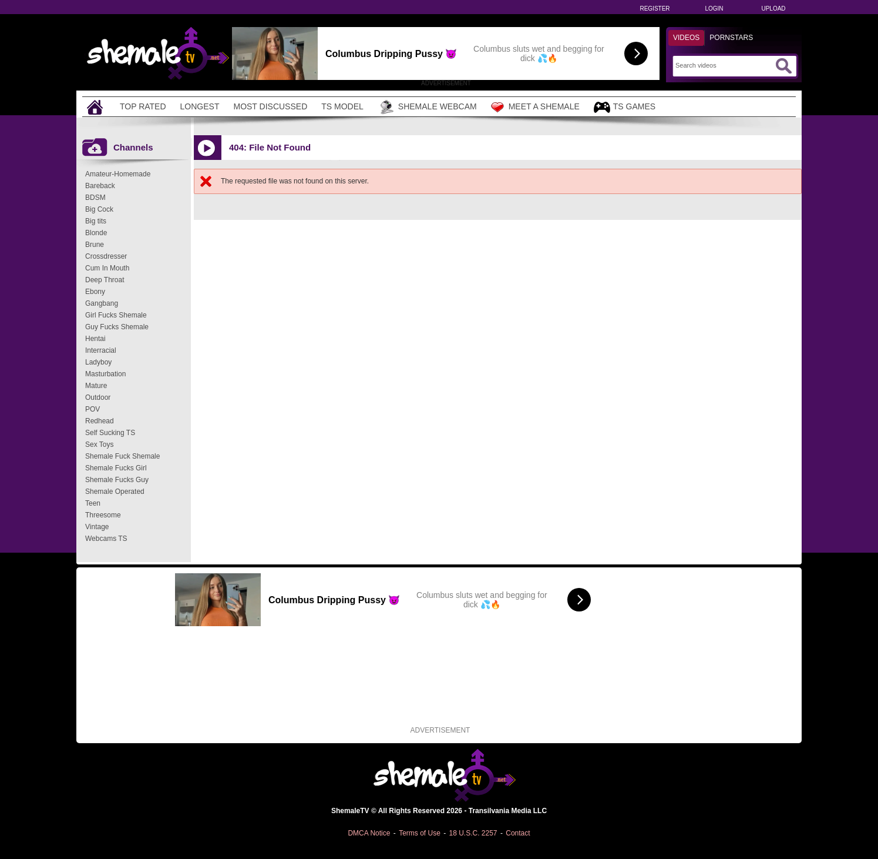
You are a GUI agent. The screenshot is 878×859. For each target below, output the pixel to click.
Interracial (100, 350)
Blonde (96, 233)
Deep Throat (105, 280)
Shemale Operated (114, 491)
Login (714, 8)
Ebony (95, 292)
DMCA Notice (369, 833)
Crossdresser (106, 256)
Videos (686, 38)
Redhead (99, 421)
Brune (94, 244)
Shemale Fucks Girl (116, 468)
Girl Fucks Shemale (116, 315)
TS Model (342, 106)
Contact (518, 833)
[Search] (723, 65)
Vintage (97, 527)
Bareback (100, 186)
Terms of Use (419, 833)
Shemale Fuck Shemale (122, 456)
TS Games (624, 107)
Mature (96, 386)
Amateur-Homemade (117, 174)
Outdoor (97, 397)
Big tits (95, 221)
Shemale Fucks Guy (117, 480)
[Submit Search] (783, 66)
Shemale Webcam (427, 107)
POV (92, 409)
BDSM (95, 197)
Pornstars (731, 38)
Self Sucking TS (110, 433)
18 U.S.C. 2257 (473, 833)
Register (655, 8)
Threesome (103, 515)
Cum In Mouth (107, 268)
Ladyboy (98, 362)
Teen (92, 503)
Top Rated (143, 106)
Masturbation (105, 374)
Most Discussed (270, 106)
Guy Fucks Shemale (117, 327)
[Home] (96, 106)
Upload (773, 8)
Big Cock (99, 209)
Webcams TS (106, 538)
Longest (200, 106)
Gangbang (101, 303)
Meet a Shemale (535, 107)
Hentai (95, 339)
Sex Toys (99, 444)
